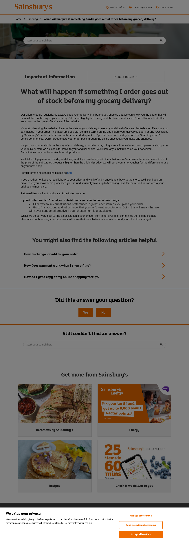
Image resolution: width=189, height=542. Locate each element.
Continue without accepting (141, 525)
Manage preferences (141, 515)
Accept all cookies (141, 534)
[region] (94, 525)
